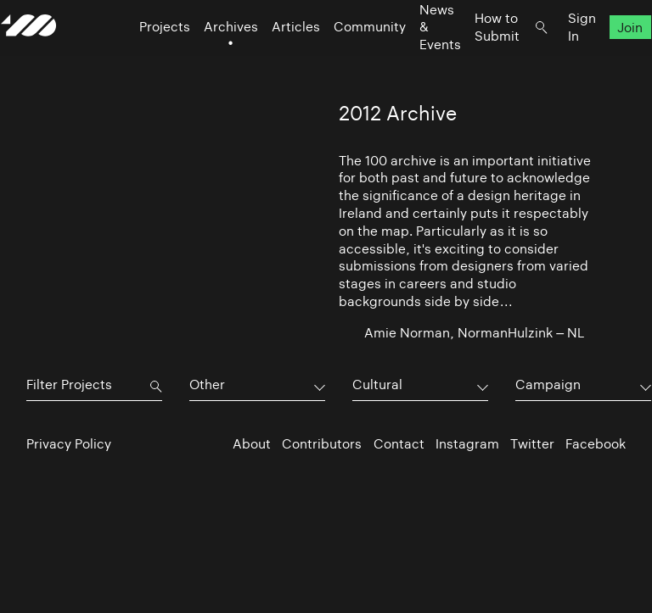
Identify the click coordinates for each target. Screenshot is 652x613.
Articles (270, 60)
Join (605, 60)
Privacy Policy (68, 444)
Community (344, 60)
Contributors (322, 444)
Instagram (467, 444)
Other (207, 384)
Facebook (595, 444)
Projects (139, 60)
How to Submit (471, 59)
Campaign (548, 384)
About (252, 444)
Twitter (532, 444)
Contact (399, 444)
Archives (205, 60)
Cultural (377, 384)
